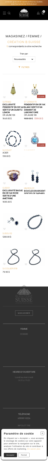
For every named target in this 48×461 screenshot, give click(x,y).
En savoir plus (33, 449)
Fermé (24, 455)
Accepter (10, 455)
